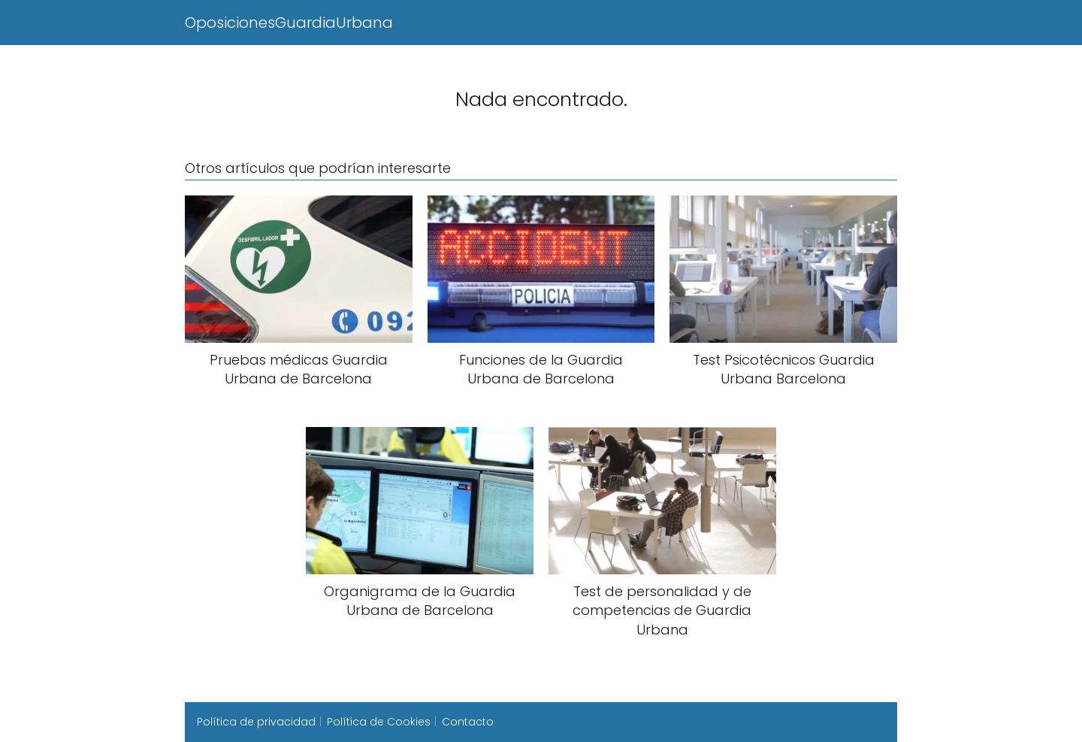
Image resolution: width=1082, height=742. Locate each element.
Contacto (468, 721)
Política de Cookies (379, 721)
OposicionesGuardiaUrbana (289, 22)
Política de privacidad (256, 721)
